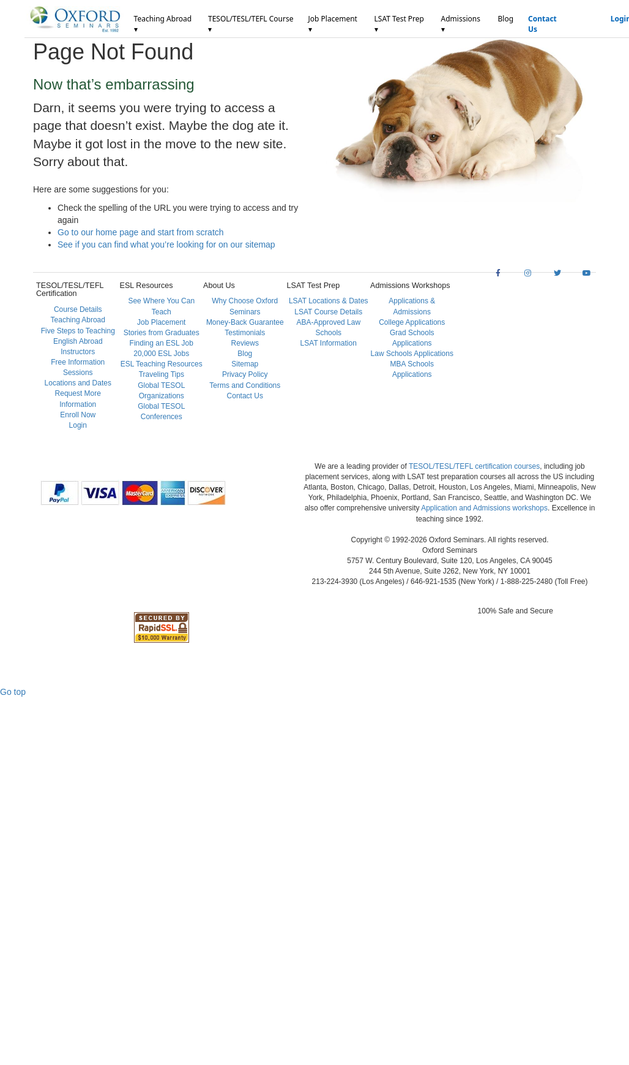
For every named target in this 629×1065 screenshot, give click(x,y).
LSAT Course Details (328, 312)
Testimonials (245, 332)
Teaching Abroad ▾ (163, 23)
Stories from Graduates (161, 332)
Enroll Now (77, 415)
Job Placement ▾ (332, 23)
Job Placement (161, 322)
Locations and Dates (78, 383)
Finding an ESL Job (161, 343)
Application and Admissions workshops (484, 508)
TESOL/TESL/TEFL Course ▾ (250, 23)
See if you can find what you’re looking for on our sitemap (166, 244)
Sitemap (244, 364)
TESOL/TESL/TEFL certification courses (474, 466)
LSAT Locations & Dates (328, 301)
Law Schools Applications (412, 353)
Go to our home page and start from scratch (141, 232)
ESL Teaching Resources (162, 364)
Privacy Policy (245, 374)
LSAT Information (328, 343)
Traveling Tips (161, 374)
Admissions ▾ (460, 23)
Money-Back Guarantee (245, 322)
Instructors (78, 351)
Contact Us (542, 23)
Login (78, 425)
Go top (13, 692)
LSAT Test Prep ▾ (399, 23)
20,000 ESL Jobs (161, 353)
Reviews (245, 343)
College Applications (412, 322)
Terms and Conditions (244, 385)
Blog (505, 18)
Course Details (78, 309)
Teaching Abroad (78, 320)
